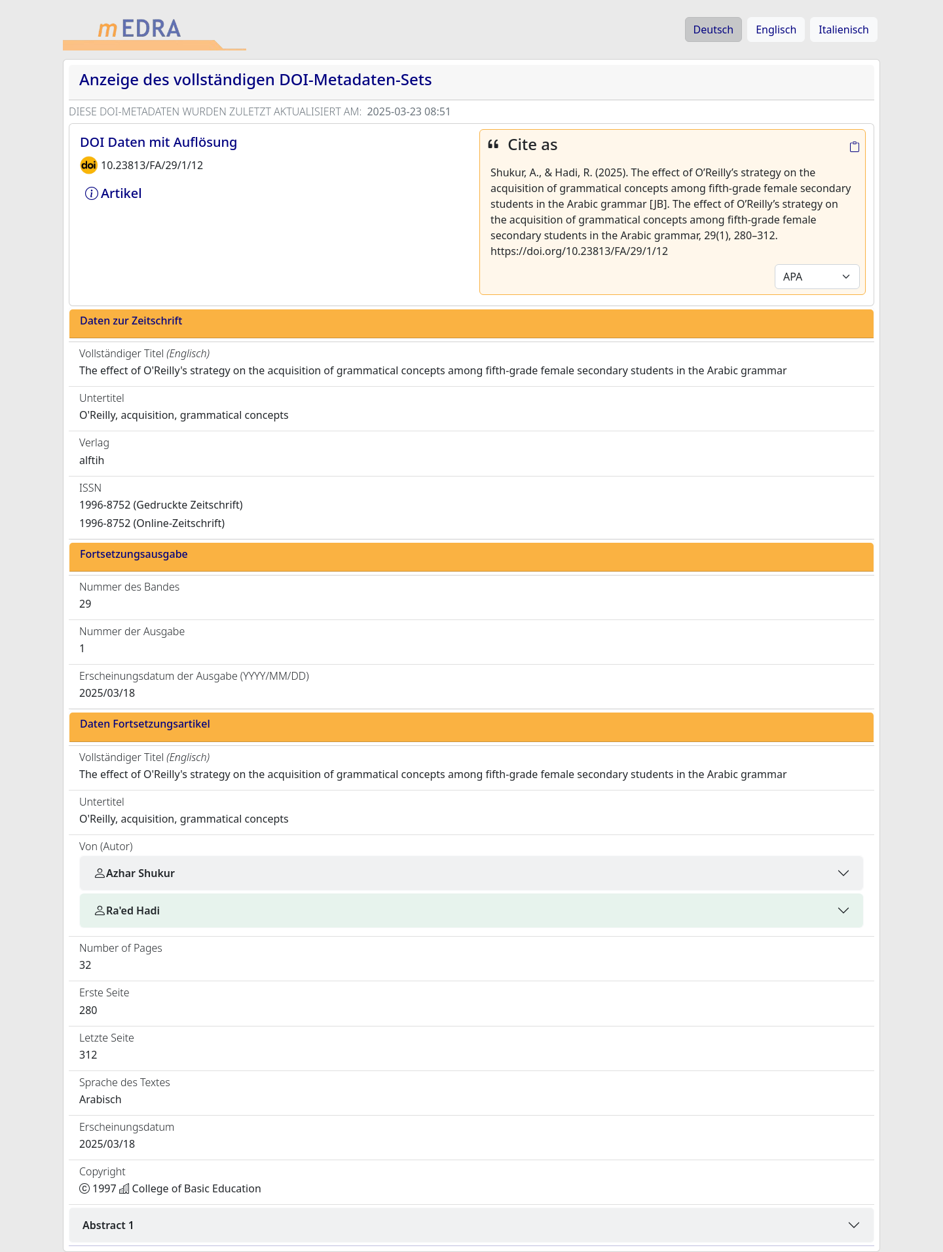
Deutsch (713, 29)
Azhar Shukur (134, 873)
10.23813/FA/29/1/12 (152, 165)
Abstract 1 (108, 1225)
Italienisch (844, 29)
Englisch (776, 29)
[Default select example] (817, 276)
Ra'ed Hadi (126, 910)
